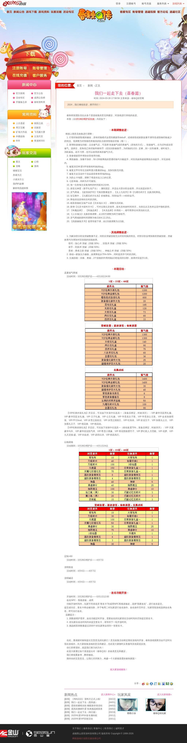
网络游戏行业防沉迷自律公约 (86, 738)
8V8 (18, 140)
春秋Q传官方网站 (96, 21)
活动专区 (68, 12)
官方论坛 (162, 12)
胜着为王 (17, 175)
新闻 (90, 85)
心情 (36, 161)
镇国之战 (38, 123)
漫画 (36, 166)
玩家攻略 (56, 12)
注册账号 (131, 3)
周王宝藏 (20, 127)
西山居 (39, 733)
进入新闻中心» (108, 694)
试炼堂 (37, 127)
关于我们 (76, 728)
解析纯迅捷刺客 (20, 188)
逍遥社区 (175, 12)
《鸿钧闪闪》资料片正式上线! (85, 699)
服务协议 (87, 728)
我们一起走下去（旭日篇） (84, 712)
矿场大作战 (21, 132)
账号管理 (138, 12)
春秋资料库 (39, 102)
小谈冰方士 (18, 179)
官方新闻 (20, 93)
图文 (18, 161)
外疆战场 (20, 136)
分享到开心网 (147, 683)
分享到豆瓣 (167, 683)
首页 (9, 12)
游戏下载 (31, 12)
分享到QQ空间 (171, 683)
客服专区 (125, 12)
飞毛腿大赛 (39, 132)
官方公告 (38, 93)
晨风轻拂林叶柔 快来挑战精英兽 (86, 709)
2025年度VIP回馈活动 (82, 718)
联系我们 (108, 728)
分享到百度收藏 (163, 683)
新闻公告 (18, 12)
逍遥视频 (150, 12)
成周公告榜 (39, 97)
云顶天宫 (38, 136)
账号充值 (146, 3)
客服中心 (98, 728)
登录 (118, 3)
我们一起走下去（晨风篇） (84, 702)
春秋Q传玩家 (159, 713)
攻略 (18, 166)
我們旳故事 (18, 184)
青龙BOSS (39, 140)
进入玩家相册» (164, 694)
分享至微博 (143, 683)
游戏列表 (178, 3)
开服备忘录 (21, 102)
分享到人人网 (151, 683)
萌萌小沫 (131, 713)
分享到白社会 (155, 683)
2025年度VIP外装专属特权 (84, 715)
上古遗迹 (20, 123)
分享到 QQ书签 (159, 683)
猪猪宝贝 (17, 170)
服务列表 (163, 3)
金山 (9, 733)
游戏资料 (43, 12)
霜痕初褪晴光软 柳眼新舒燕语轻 (86, 705)
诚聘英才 (119, 728)
